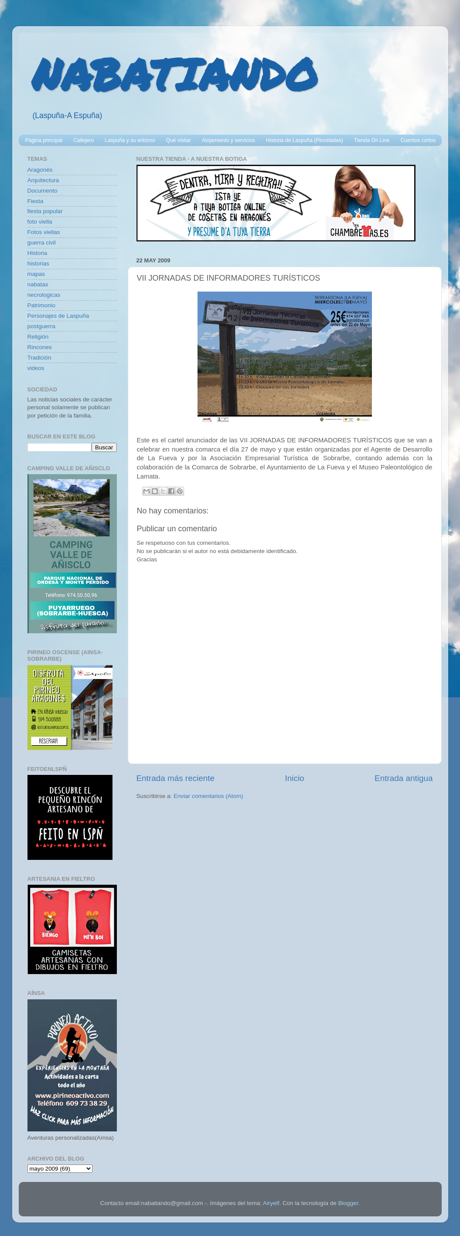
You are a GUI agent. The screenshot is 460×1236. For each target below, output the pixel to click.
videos (35, 368)
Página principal (43, 140)
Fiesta (35, 201)
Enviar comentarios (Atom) (208, 796)
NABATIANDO (174, 74)
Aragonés (40, 169)
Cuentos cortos (418, 140)
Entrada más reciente (175, 778)
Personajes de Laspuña (58, 315)
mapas (36, 274)
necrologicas (44, 295)
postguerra (41, 326)
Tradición (39, 357)
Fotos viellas (43, 232)
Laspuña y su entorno (130, 140)
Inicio (294, 778)
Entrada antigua (404, 778)
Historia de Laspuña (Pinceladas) (304, 140)
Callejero (83, 140)
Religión (38, 336)
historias (38, 263)
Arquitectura (43, 180)
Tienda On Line (372, 140)
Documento (42, 190)
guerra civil (41, 242)
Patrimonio (41, 305)
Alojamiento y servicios (228, 140)
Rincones (39, 347)
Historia (37, 253)
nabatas (37, 284)
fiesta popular (45, 211)
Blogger (348, 1203)
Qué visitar (178, 140)
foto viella (39, 221)
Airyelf (271, 1203)
